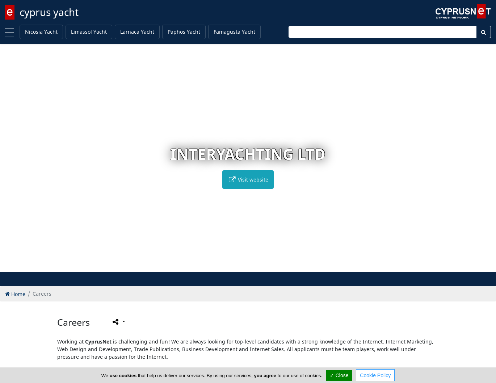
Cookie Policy (375, 375)
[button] (233, 265)
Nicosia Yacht (41, 31)
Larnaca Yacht (137, 31)
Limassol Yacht (89, 31)
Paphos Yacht (184, 31)
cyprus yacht (49, 12)
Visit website (248, 179)
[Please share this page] (118, 321)
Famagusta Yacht (234, 31)
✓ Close (339, 375)
